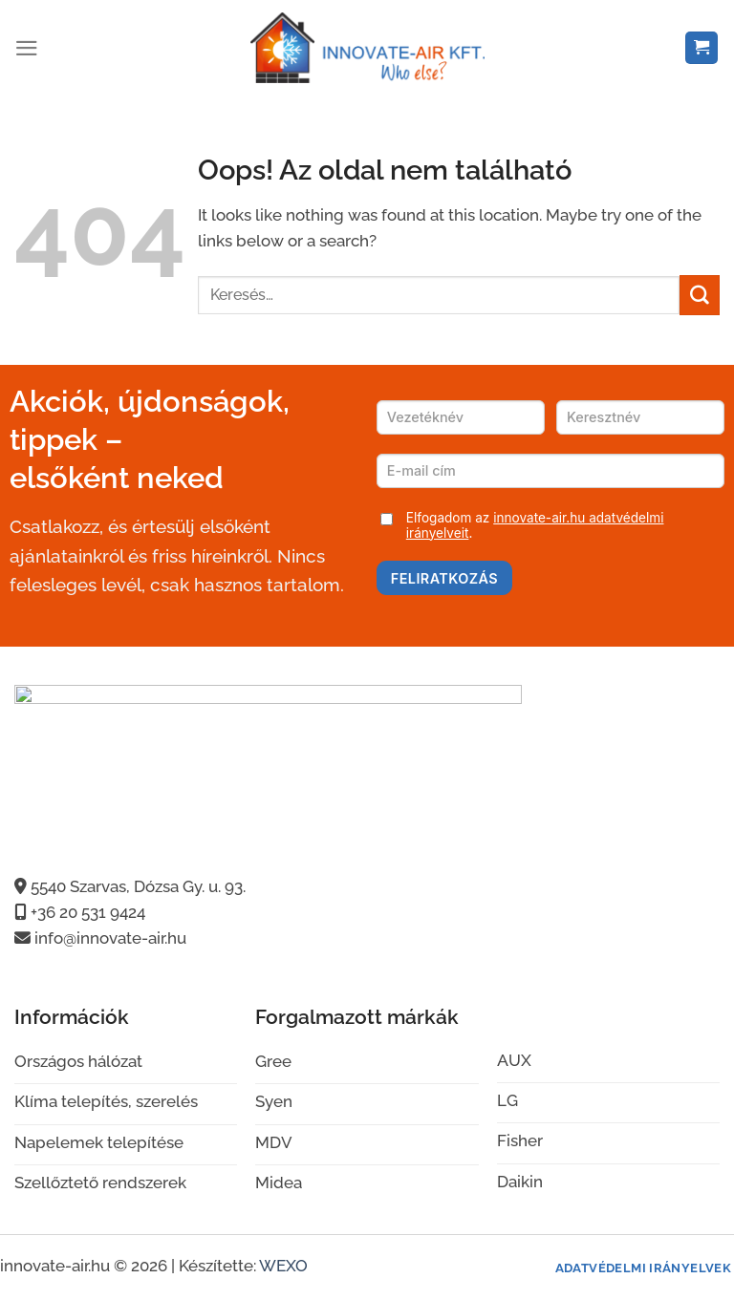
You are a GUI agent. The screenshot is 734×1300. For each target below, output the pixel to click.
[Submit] (700, 294)
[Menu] (26, 48)
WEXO (283, 1265)
